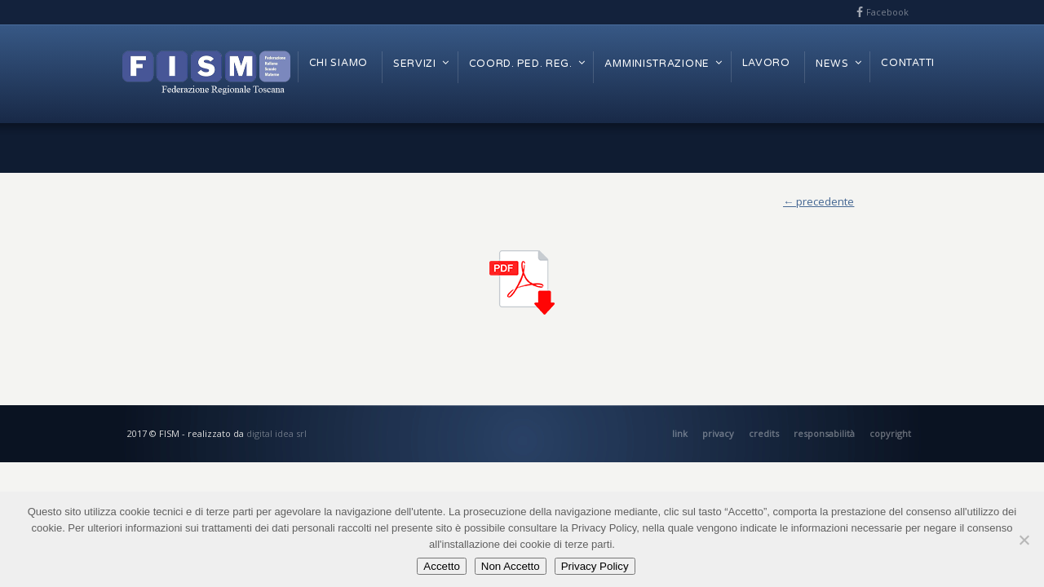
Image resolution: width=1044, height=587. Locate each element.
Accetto (441, 566)
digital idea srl (276, 433)
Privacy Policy (595, 566)
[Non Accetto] (1023, 540)
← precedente (818, 201)
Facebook (887, 12)
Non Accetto (510, 566)
